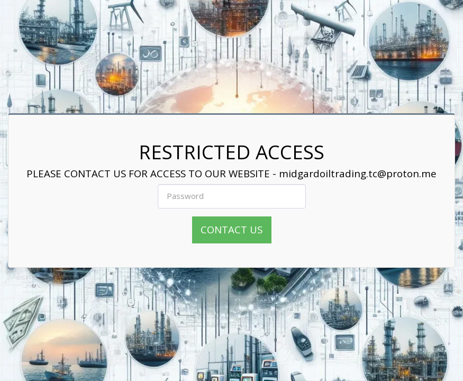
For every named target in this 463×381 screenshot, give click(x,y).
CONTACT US (231, 229)
